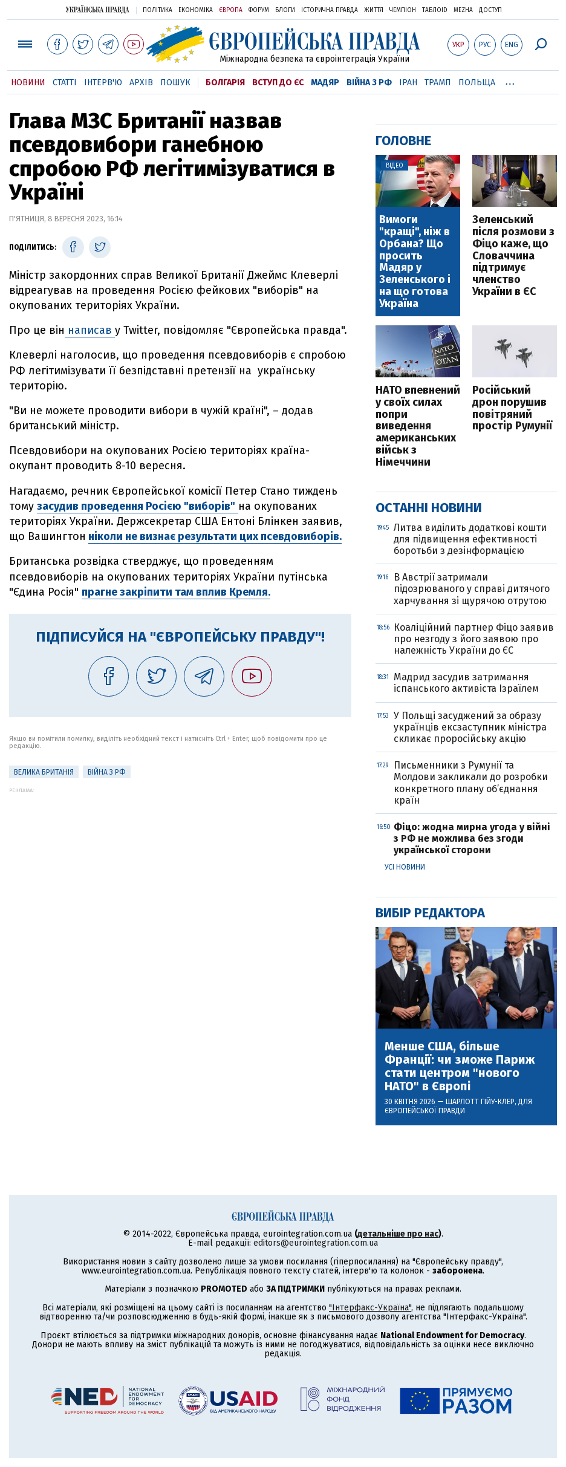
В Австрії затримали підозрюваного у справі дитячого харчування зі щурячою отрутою (472, 588)
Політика (157, 10)
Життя (373, 10)
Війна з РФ (369, 82)
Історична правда (329, 10)
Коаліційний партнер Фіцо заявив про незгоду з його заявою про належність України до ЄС (474, 639)
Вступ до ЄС (278, 82)
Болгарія (225, 82)
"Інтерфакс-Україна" (370, 1308)
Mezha (463, 10)
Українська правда (97, 9)
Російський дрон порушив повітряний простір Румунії (512, 408)
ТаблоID (434, 10)
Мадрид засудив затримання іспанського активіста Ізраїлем (466, 682)
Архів (141, 82)
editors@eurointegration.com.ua (315, 1243)
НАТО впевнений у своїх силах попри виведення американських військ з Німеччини (418, 427)
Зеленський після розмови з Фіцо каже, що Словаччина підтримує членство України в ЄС (513, 256)
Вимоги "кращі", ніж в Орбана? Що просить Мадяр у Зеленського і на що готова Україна (415, 262)
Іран (408, 82)
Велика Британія (44, 772)
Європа (230, 10)
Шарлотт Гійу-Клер (480, 1102)
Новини (28, 82)
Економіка (195, 10)
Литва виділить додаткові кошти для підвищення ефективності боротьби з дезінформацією (470, 539)
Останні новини (429, 507)
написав (90, 330)
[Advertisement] (180, 878)
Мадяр (325, 82)
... (510, 80)
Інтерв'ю (103, 82)
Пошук (175, 82)
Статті (65, 82)
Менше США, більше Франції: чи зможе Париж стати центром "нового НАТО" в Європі (460, 1066)
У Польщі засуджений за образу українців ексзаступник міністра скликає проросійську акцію (470, 727)
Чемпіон (402, 10)
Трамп (437, 82)
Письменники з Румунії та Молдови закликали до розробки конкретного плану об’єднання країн (471, 783)
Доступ (490, 10)
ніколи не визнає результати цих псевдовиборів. (215, 536)
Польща (476, 82)
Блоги (285, 10)
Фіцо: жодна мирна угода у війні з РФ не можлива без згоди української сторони (472, 838)
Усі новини (405, 867)
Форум (259, 10)
